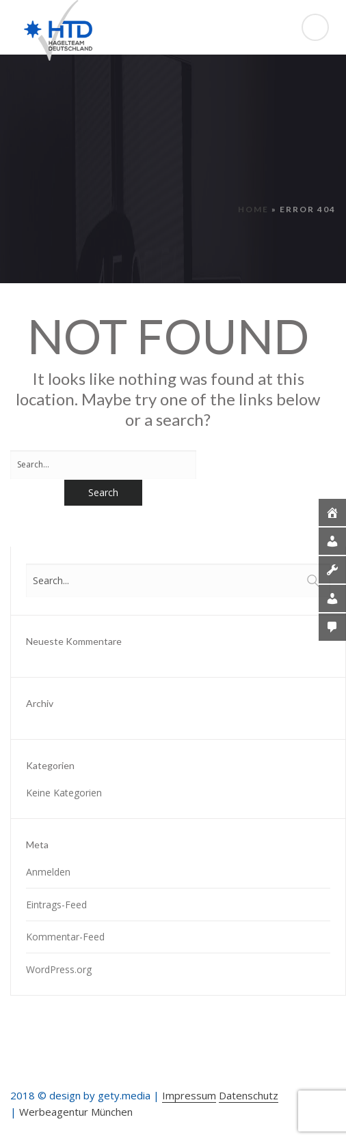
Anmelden (48, 871)
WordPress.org (59, 969)
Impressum (189, 1095)
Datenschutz (248, 1095)
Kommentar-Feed (65, 936)
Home (253, 209)
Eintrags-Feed (56, 904)
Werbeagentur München (76, 1111)
